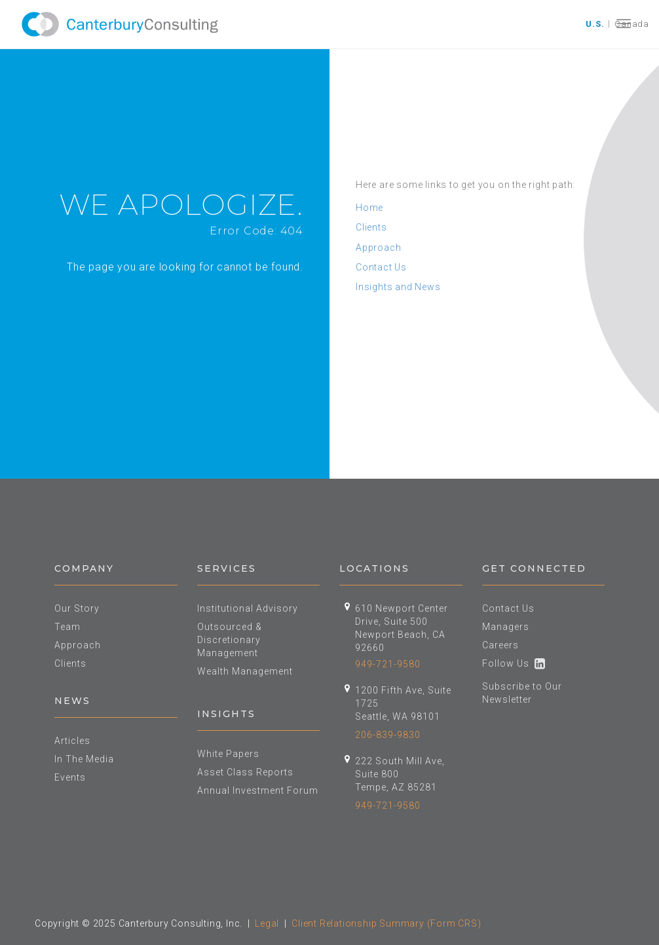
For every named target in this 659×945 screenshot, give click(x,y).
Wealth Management (245, 671)
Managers (505, 626)
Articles (72, 740)
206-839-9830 (388, 735)
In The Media (84, 759)
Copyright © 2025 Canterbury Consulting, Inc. (138, 923)
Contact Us (381, 267)
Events (70, 777)
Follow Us (514, 663)
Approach (378, 247)
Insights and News (398, 287)
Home (369, 207)
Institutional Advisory (247, 608)
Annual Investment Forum (257, 790)
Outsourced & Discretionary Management (229, 639)
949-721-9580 (388, 664)
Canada (631, 24)
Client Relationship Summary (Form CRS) (386, 923)
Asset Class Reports (245, 772)
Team (67, 626)
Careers (500, 645)
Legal (267, 923)
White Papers (228, 754)
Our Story (77, 608)
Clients (371, 227)
